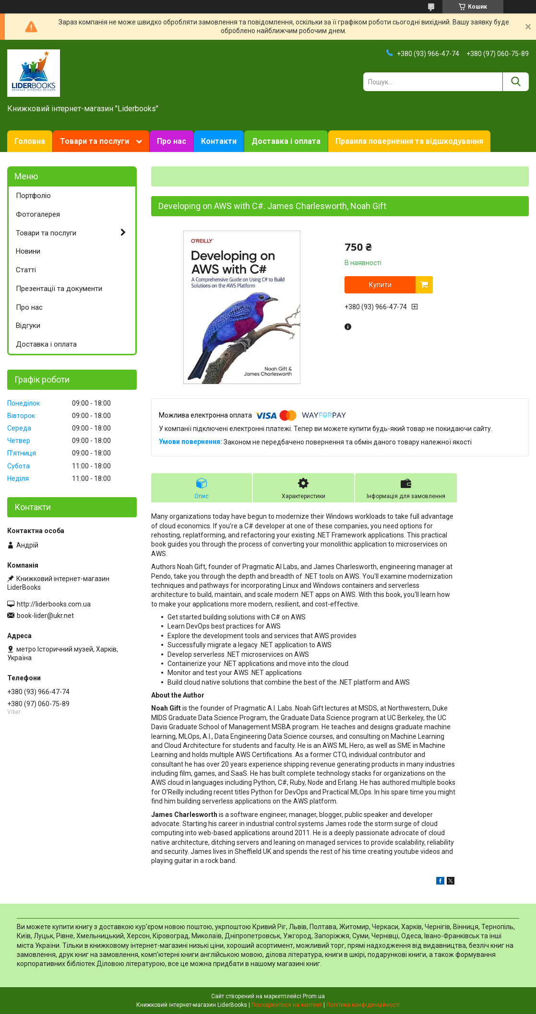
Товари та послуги (94, 141)
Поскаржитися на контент (286, 1005)
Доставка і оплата (286, 141)
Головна (29, 141)
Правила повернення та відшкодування (409, 141)
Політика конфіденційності (363, 1005)
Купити (380, 285)
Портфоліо (33, 195)
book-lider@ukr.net (45, 615)
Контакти (219, 141)
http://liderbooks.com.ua (54, 604)
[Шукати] (515, 81)
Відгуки (28, 325)
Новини (28, 251)
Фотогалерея (38, 214)
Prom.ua (314, 996)
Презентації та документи (59, 288)
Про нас (171, 141)
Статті (26, 270)
